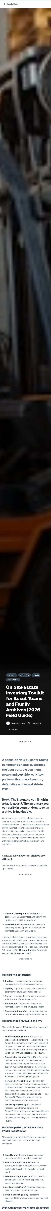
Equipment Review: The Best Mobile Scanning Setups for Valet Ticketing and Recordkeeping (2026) (26, 1049)
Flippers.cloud (31, 1100)
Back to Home (11, 4)
